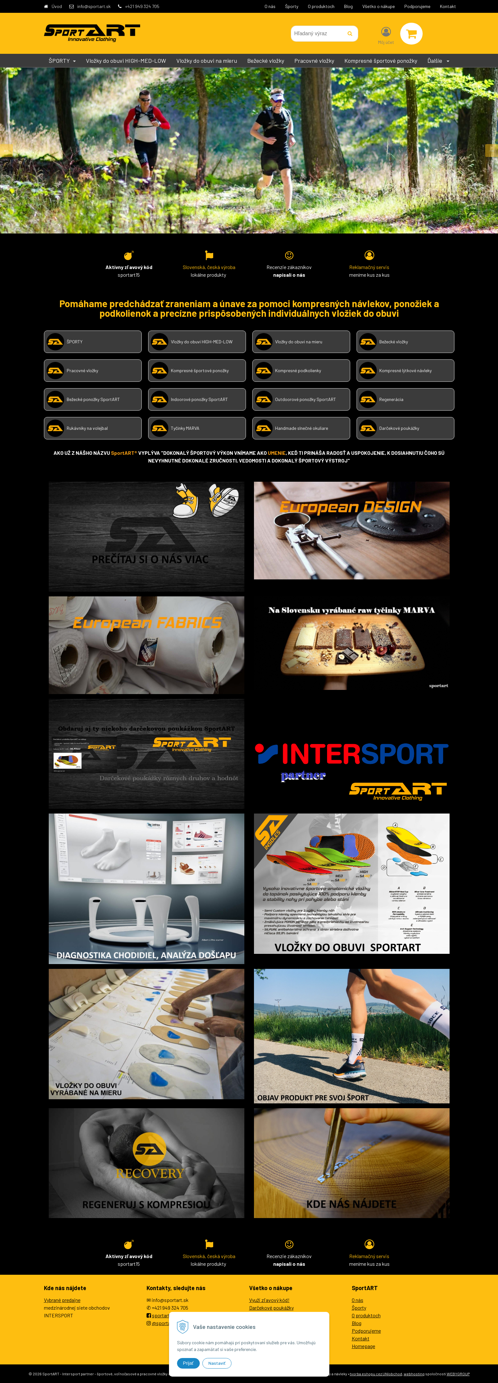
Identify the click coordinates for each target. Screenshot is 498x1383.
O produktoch (321, 6)
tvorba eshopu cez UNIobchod (376, 1373)
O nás (270, 6)
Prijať (188, 1363)
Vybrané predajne (62, 1300)
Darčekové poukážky (271, 1308)
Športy (291, 6)
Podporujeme (417, 6)
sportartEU (164, 1315)
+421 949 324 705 (142, 6)
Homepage (363, 1346)
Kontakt (448, 6)
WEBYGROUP (458, 1373)
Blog (348, 6)
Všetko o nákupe (378, 6)
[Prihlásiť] (386, 34)
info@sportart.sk (94, 6)
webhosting (414, 1373)
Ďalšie (438, 60)
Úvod (57, 6)
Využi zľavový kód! (269, 1300)
